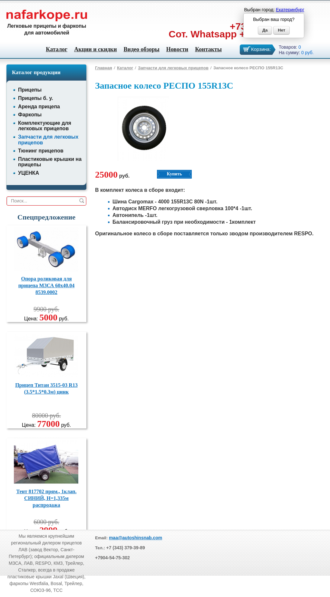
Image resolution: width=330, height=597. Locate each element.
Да (265, 30)
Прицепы (30, 90)
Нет (281, 30)
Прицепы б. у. (35, 98)
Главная (103, 67)
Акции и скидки (95, 49)
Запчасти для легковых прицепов (173, 67)
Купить (174, 173)
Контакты (208, 49)
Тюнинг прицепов (40, 150)
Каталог (56, 49)
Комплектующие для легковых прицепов (44, 126)
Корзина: (261, 49)
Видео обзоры (142, 49)
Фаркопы (30, 114)
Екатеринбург (290, 9)
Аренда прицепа (39, 106)
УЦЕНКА (28, 173)
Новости (177, 49)
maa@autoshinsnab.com (135, 537)
